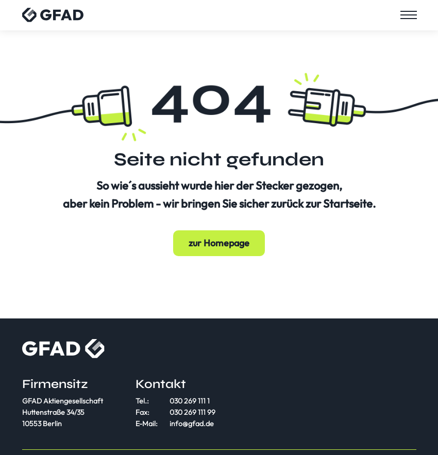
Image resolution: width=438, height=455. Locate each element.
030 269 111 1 (190, 401)
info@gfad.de (192, 423)
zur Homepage (219, 243)
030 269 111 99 (192, 412)
